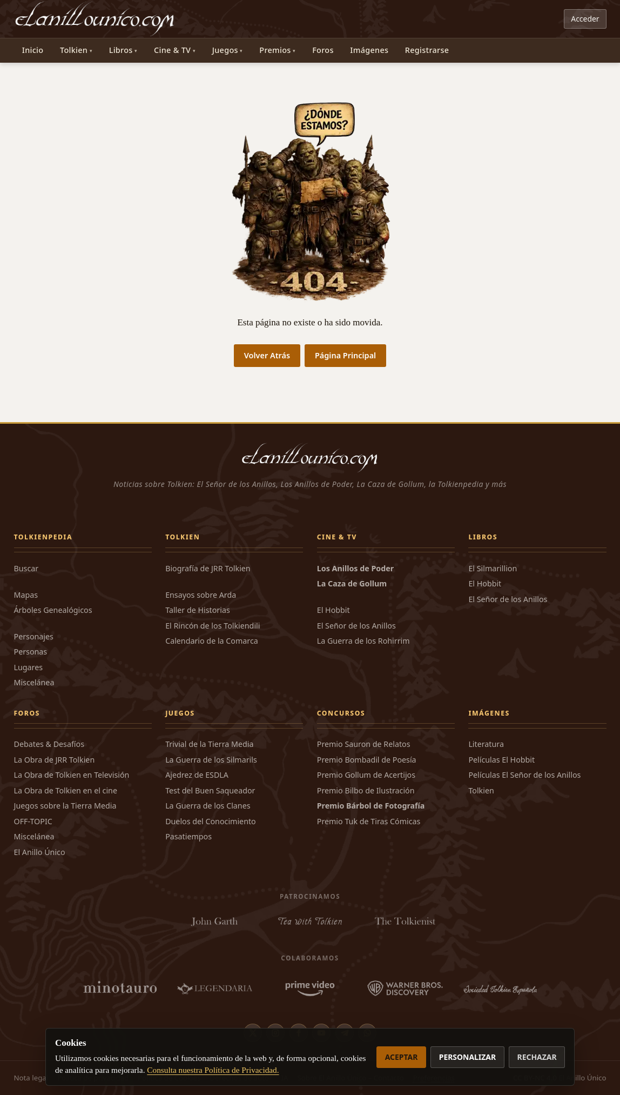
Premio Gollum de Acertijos (366, 775)
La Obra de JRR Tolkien (54, 760)
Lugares (28, 667)
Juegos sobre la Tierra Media (65, 805)
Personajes (33, 636)
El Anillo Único (39, 852)
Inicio (33, 50)
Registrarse (427, 50)
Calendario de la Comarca (211, 641)
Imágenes (369, 50)
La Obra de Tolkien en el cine (65, 790)
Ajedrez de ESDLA (196, 775)
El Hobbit (333, 610)
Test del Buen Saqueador (210, 790)
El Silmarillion (492, 568)
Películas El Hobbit (501, 760)
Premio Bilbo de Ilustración (366, 790)
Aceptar (401, 1057)
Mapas (26, 595)
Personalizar (467, 1057)
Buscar (26, 568)
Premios (275, 50)
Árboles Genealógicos (53, 610)
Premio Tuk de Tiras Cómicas (369, 821)
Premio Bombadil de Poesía (366, 760)
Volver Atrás (267, 355)
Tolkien (73, 50)
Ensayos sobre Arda (200, 595)
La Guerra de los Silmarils (211, 760)
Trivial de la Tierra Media (209, 744)
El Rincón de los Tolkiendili (212, 625)
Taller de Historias (197, 610)
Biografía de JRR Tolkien (208, 568)
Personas (31, 651)
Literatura (486, 744)
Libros (121, 50)
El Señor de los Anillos (356, 625)
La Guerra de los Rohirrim (363, 641)
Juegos (225, 50)
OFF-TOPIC (33, 821)
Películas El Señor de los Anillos (524, 775)
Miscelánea (34, 682)
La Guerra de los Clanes (207, 805)
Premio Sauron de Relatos (363, 744)
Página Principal (345, 355)
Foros (323, 50)
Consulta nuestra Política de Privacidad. (213, 1069)
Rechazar (537, 1057)
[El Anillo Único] (95, 19)
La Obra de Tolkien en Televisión (72, 775)
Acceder (585, 19)
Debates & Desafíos (49, 744)
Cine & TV (172, 50)
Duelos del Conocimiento (210, 821)
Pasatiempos (188, 836)
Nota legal (31, 1078)
